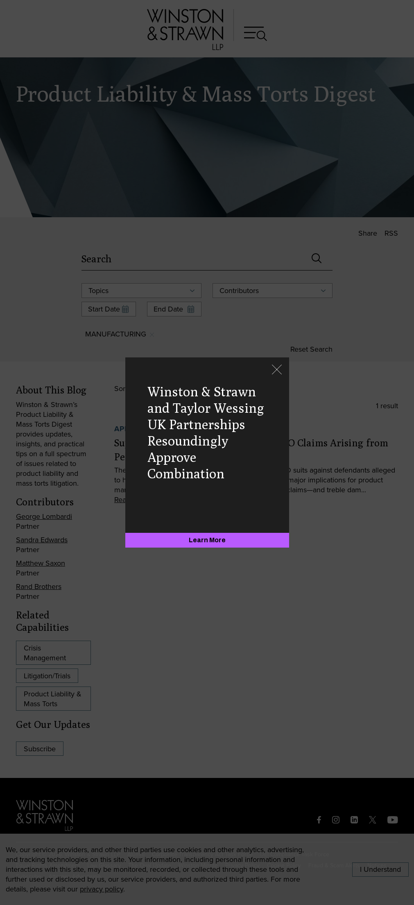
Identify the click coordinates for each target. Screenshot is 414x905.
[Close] (277, 370)
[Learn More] (207, 540)
